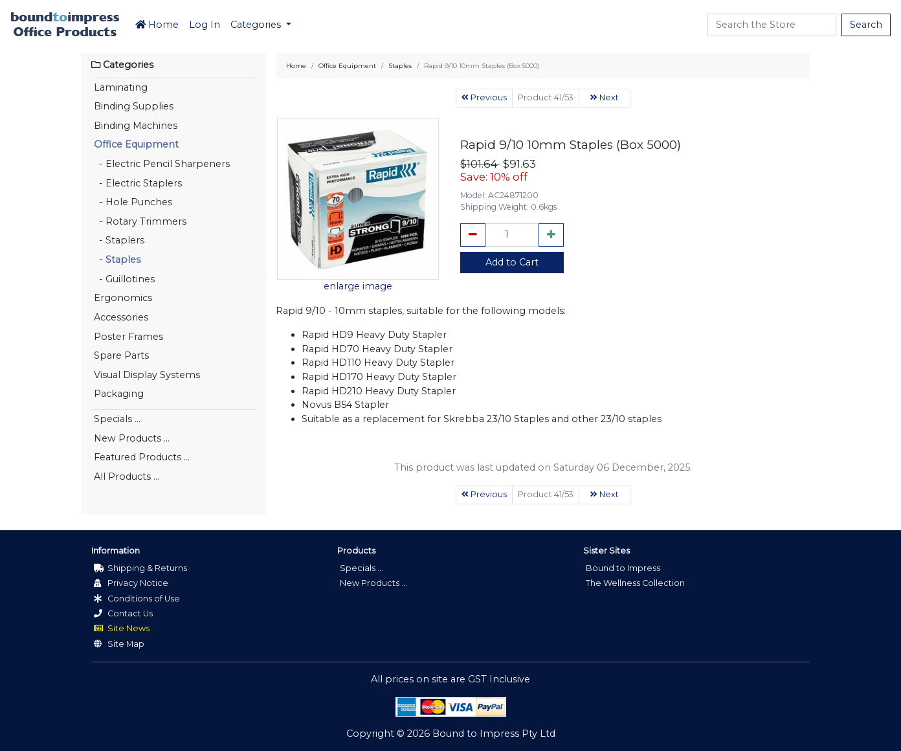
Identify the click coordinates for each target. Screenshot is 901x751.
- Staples (117, 259)
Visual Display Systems (147, 375)
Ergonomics (123, 298)
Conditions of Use (137, 598)
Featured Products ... (142, 457)
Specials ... (117, 419)
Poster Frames (128, 336)
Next (604, 97)
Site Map (119, 644)
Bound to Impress (623, 568)
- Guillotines (124, 279)
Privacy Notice (131, 583)
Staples (400, 66)
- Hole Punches (133, 202)
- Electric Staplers (138, 183)
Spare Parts (121, 355)
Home (157, 24)
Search (866, 24)
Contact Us (123, 613)
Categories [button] (257, 24)
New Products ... (132, 438)
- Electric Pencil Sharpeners (162, 164)
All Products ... (126, 476)
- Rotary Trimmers (140, 221)
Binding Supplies (133, 106)
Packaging (119, 393)
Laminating (121, 87)
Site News (122, 628)
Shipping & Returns (140, 568)
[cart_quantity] (512, 235)
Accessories (121, 317)
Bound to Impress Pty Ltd (493, 733)
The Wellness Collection (635, 583)
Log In (204, 24)
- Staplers (119, 240)
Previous (484, 97)
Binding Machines (135, 125)
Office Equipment (136, 144)
